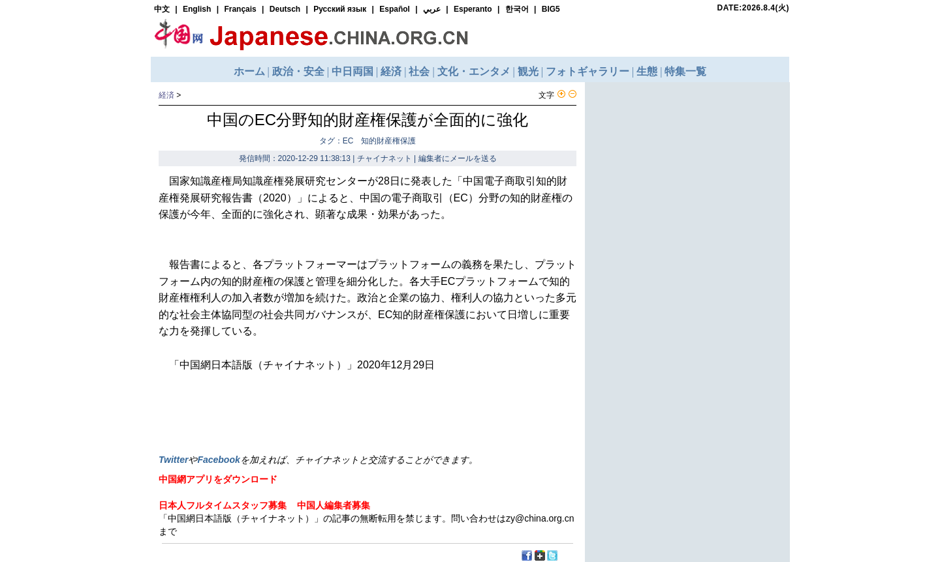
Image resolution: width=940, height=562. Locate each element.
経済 (166, 95)
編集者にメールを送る (457, 158)
